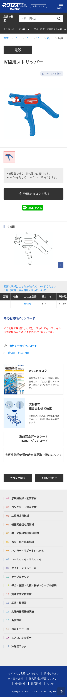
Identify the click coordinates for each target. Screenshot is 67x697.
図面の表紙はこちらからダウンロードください (30, 286)
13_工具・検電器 (17, 38)
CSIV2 (27, 304)
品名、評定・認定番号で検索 (48, 29)
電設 (17, 50)
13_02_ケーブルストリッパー (28, 38)
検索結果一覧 (50, 38)
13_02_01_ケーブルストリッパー (39, 38)
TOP (6, 38)
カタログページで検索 (14, 29)
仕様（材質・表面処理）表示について (25, 290)
